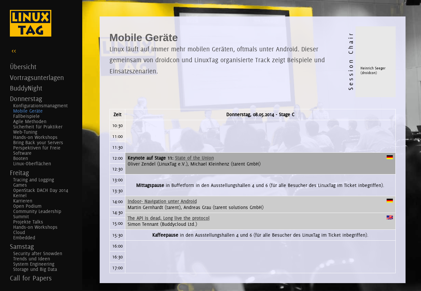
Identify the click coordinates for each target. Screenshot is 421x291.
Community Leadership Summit (37, 214)
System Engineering (33, 264)
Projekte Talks (28, 222)
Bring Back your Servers (38, 142)
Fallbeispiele (26, 116)
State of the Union (194, 158)
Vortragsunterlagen (37, 77)
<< (14, 50)
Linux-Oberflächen (32, 163)
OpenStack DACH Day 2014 (40, 190)
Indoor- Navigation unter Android (162, 201)
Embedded (24, 237)
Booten (20, 158)
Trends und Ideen (31, 258)
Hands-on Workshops (35, 137)
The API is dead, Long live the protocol (169, 218)
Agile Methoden (29, 121)
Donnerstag (26, 98)
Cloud (19, 232)
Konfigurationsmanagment (40, 105)
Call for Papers (31, 278)
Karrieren (22, 200)
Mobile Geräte (28, 111)
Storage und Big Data (35, 269)
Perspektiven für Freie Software (37, 150)
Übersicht (23, 67)
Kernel (20, 195)
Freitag (19, 173)
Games (20, 185)
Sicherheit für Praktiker (37, 126)
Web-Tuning (25, 132)
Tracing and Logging (33, 179)
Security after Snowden (37, 253)
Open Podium (27, 206)
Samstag (22, 246)
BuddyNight (26, 88)
